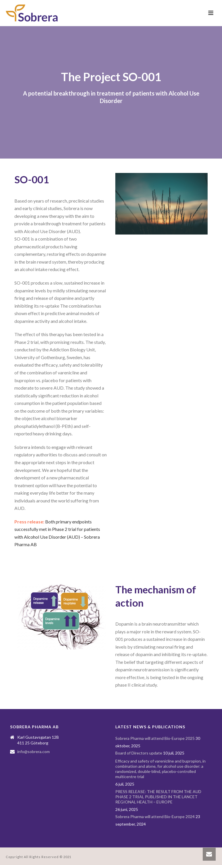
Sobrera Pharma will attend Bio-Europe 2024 (155, 816)
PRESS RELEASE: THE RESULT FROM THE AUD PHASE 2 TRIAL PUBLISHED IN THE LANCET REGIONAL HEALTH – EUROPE (158, 796)
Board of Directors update (138, 752)
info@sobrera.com (33, 751)
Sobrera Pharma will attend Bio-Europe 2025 (155, 738)
